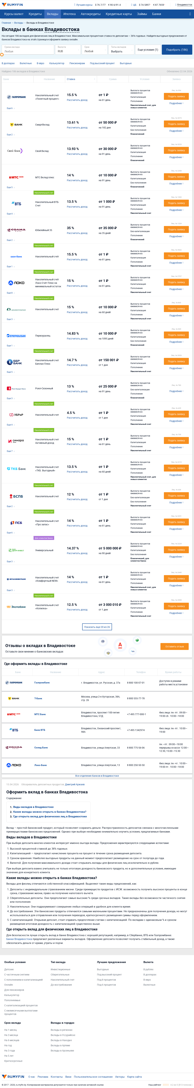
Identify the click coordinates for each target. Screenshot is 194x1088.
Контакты (57, 1076)
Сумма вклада (12, 46)
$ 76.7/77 (100, 4)
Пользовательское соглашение (93, 1076)
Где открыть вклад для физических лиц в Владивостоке (50, 816)
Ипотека (69, 14)
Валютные (26, 63)
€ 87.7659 (158, 4)
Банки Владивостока (19, 939)
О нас (31, 1076)
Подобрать (177, 50)
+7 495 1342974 (136, 730)
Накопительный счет (62, 979)
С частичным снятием (16, 974)
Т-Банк (38, 698)
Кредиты (35, 14)
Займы (142, 14)
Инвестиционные (60, 969)
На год (8, 1045)
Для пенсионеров (14, 989)
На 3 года (9, 1050)
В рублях (148, 969)
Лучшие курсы (83, 4)
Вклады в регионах (61, 1029)
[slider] (2, 54)
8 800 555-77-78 (136, 698)
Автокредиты (91, 14)
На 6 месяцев (11, 1040)
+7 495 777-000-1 (136, 714)
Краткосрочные (13, 1060)
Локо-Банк (40, 765)
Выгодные (126, 63)
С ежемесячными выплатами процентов (20, 1012)
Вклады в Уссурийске (63, 1035)
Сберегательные (60, 974)
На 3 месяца (11, 1035)
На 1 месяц (10, 1029)
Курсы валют (14, 14)
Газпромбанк (42, 682)
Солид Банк (41, 747)
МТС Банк (40, 714)
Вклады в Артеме (60, 1045)
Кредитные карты (119, 14)
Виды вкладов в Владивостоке (33, 807)
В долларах (8, 63)
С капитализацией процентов (21, 1005)
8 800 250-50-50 (136, 765)
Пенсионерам (77, 63)
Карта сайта (134, 1076)
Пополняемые (12, 1000)
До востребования (61, 984)
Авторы (120, 1076)
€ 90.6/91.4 (114, 4)
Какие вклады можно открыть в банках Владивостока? (49, 811)
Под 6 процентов (106, 984)
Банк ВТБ (39, 730)
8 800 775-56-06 (136, 747)
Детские (9, 969)
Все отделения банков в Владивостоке (97, 775)
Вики (68, 1076)
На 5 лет (9, 1055)
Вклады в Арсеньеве (62, 1050)
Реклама (43, 1076)
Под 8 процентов (106, 979)
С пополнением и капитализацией (23, 979)
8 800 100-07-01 (136, 682)
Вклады (52, 14)
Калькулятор (56, 63)
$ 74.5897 (144, 4)
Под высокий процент (102, 63)
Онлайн (8, 984)
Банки (156, 14)
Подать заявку (176, 96)
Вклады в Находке (61, 1040)
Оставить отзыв (174, 646)
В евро (40, 63)
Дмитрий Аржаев (75, 784)
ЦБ (133, 4)
